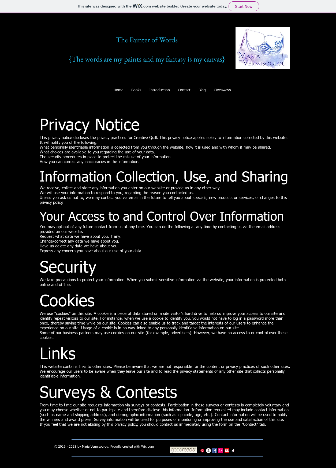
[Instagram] (220, 450)
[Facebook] (214, 450)
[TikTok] (233, 450)
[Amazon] (208, 450)
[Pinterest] (202, 450)
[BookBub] (227, 450)
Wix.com (147, 446)
